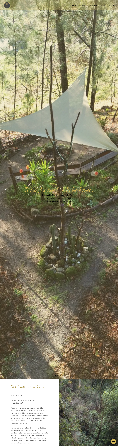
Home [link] (74, 5)
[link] (7, 5)
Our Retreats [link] (83, 5)
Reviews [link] (104, 5)
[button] (55, 375)
